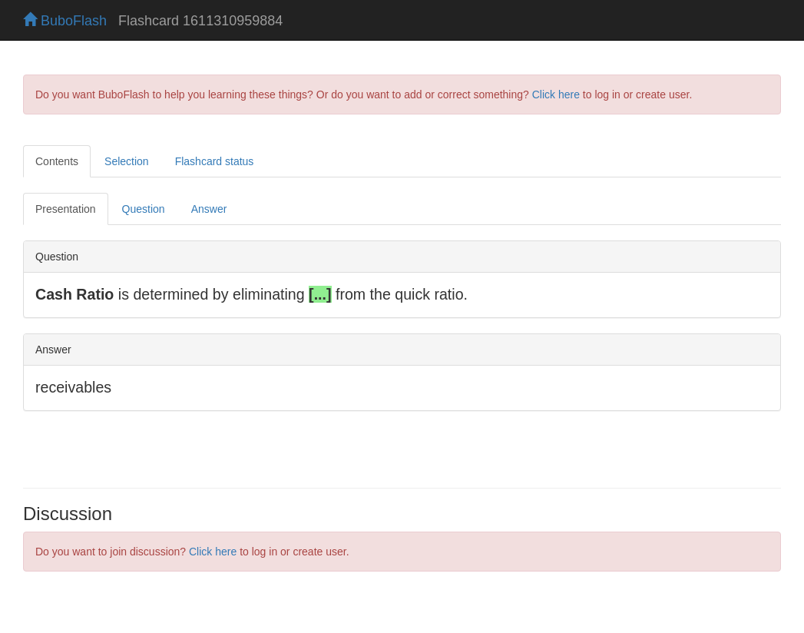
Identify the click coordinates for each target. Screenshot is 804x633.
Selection (126, 161)
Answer (209, 209)
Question (143, 209)
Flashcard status (214, 161)
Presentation (65, 209)
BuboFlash (65, 20)
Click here (556, 94)
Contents (56, 161)
